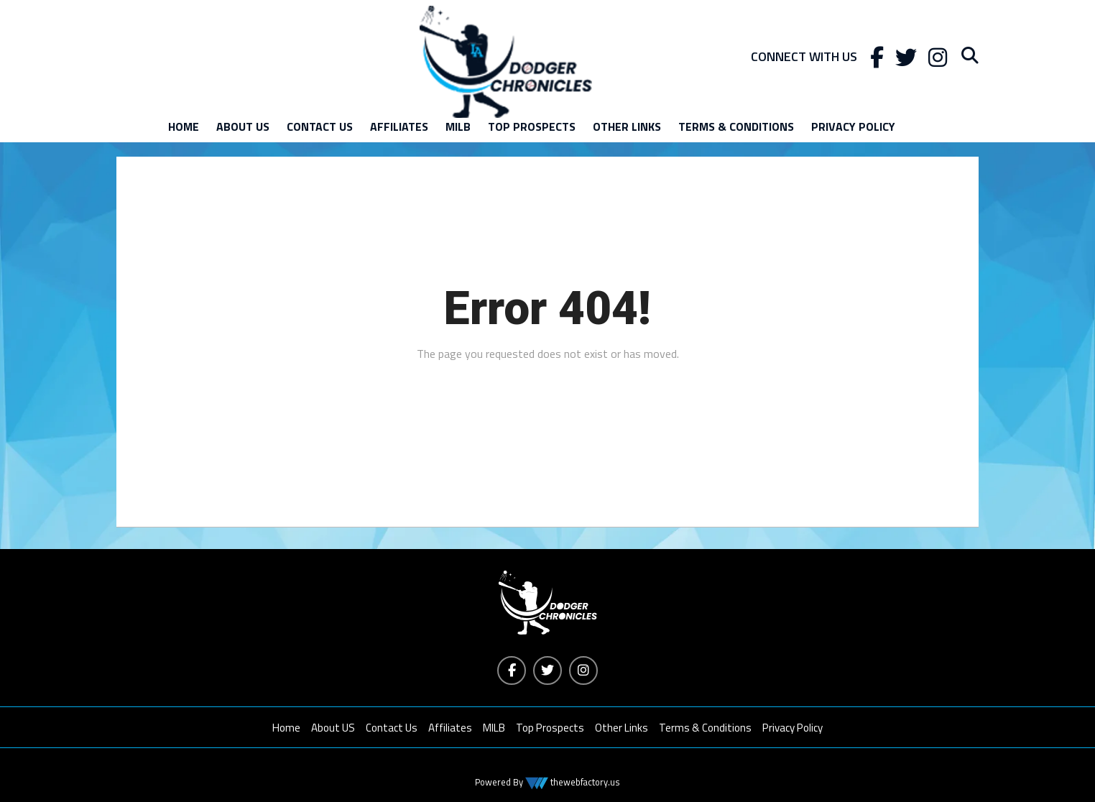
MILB (458, 126)
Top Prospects (532, 126)
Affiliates (399, 126)
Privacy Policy (853, 126)
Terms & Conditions (736, 126)
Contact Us (320, 126)
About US (242, 126)
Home (183, 126)
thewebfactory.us (584, 782)
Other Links (627, 126)
